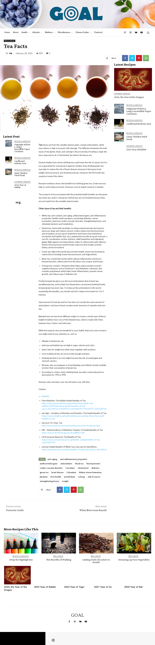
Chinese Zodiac (22, 182)
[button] (148, 32)
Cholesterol (83, 468)
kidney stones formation (90, 472)
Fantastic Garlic (15, 510)
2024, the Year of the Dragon (129, 97)
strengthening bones (49, 481)
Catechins (70, 468)
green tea (44, 472)
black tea (79, 463)
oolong (81, 476)
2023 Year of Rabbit (20, 186)
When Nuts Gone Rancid (93, 510)
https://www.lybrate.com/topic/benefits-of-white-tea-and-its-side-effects (74, 449)
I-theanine (71, 472)
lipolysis (44, 476)
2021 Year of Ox (103, 587)
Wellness (9, 41)
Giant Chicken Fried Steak (20, 174)
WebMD (45, 396)
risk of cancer (94, 476)
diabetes (95, 468)
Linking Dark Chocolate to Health (96, 561)
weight (65, 481)
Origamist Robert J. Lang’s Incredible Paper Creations (22, 148)
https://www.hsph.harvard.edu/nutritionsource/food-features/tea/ (71, 425)
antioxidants (66, 463)
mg (10, 53)
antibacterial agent (48, 463)
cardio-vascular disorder (51, 468)
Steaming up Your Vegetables (134, 559)
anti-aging (52, 459)
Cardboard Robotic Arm (20, 162)
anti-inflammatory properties (73, 459)
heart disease (57, 472)
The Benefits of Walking (58, 559)
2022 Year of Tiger (74, 587)
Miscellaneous (22, 141)
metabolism (69, 476)
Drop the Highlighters (21, 559)
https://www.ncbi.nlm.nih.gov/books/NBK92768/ (63, 433)
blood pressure (93, 463)
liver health (56, 476)
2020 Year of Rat (133, 587)
